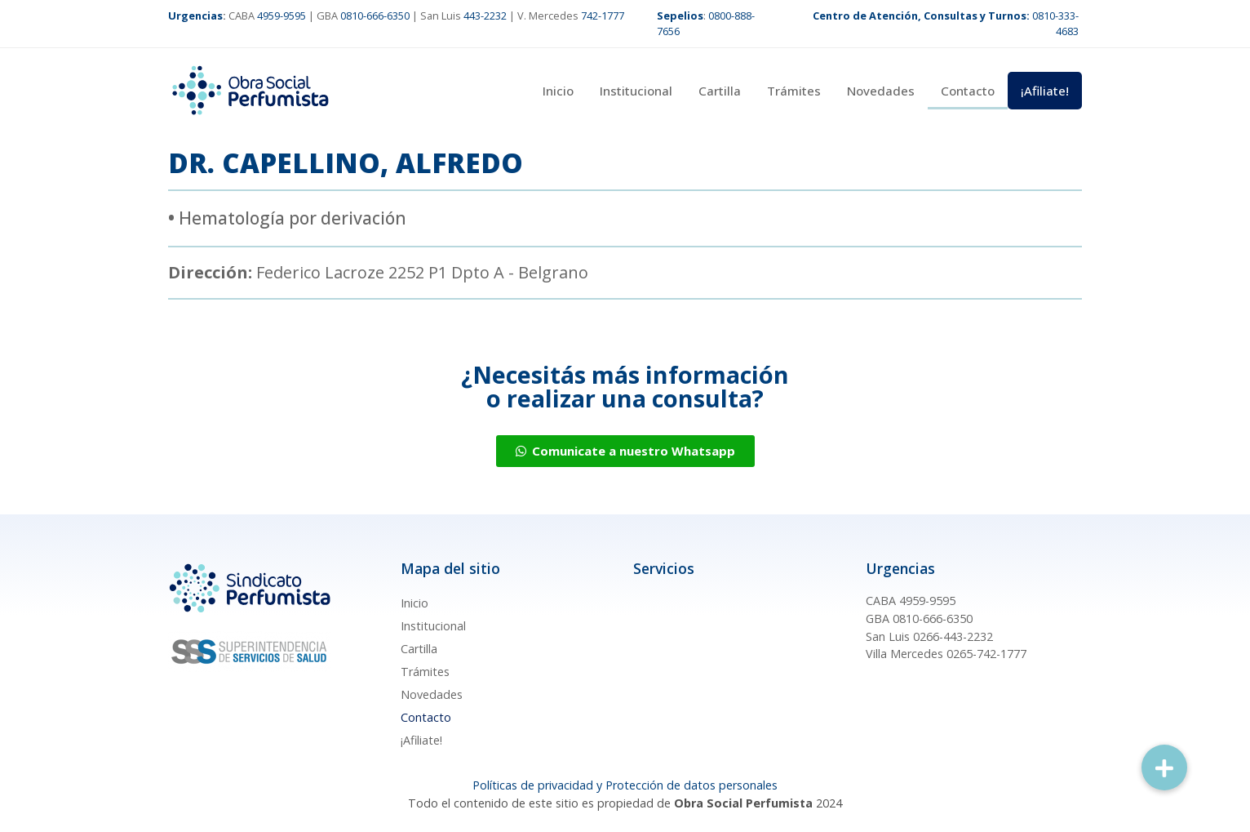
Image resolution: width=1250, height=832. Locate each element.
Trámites (794, 90)
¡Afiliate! (1045, 90)
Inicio (558, 90)
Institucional (636, 90)
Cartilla (719, 90)
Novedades (881, 90)
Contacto (968, 90)
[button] (1164, 767)
